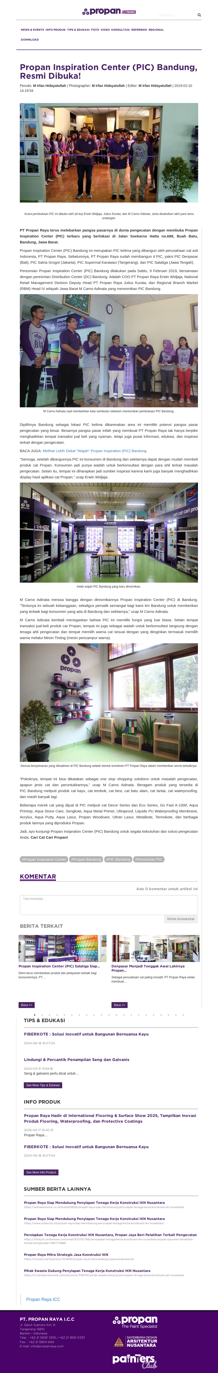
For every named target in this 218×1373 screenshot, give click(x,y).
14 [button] (131, 1014)
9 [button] (94, 1014)
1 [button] (34, 1014)
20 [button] (175, 1014)
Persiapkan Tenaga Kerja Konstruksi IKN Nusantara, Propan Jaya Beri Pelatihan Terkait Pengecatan (110, 1235)
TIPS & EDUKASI (78, 30)
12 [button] (116, 1014)
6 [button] (71, 1014)
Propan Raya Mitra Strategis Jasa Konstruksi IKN (66, 1254)
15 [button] (138, 1014)
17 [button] (153, 1014)
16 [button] (146, 1014)
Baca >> (26, 1005)
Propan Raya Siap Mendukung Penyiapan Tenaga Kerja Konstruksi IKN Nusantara (94, 1202)
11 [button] (109, 1014)
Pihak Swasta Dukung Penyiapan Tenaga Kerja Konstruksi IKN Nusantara (87, 1270)
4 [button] (56, 1014)
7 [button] (79, 1014)
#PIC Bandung (118, 859)
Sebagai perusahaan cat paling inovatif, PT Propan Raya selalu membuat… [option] (155, 971)
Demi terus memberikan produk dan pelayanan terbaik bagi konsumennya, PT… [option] (63, 971)
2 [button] (42, 1014)
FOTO (95, 30)
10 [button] (101, 1014)
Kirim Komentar (181, 919)
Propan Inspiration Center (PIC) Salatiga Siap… (59, 966)
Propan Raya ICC (43, 1299)
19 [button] (168, 1014)
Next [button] (205, 971)
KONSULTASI (120, 30)
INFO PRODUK (56, 30)
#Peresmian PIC (148, 859)
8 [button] (86, 1014)
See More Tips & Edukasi (43, 1085)
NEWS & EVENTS (32, 30)
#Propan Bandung (86, 859)
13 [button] (123, 1014)
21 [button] (183, 1014)
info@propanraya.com (47, 1346)
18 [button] (161, 1014)
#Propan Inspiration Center (44, 859)
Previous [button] (12, 971)
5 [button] (64, 1014)
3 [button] (49, 1014)
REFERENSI (139, 30)
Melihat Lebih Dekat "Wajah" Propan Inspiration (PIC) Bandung (95, 451)
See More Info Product (41, 1172)
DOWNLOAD (30, 40)
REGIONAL (156, 30)
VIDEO (105, 30)
